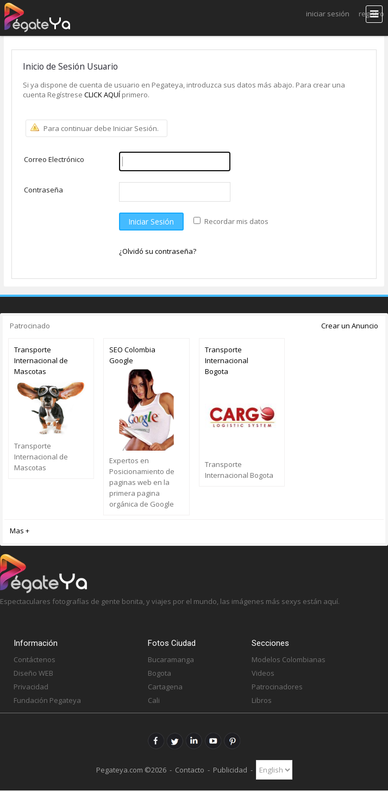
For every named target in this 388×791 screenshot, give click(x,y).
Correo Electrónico (54, 159)
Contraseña (43, 190)
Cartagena (165, 687)
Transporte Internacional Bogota (226, 360)
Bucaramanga (171, 659)
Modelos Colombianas (289, 659)
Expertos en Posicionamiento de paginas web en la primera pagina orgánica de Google (141, 482)
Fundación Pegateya (47, 700)
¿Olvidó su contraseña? (157, 251)
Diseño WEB (33, 673)
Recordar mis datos (236, 221)
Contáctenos (34, 659)
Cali (154, 700)
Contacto (189, 770)
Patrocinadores (277, 687)
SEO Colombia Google (132, 355)
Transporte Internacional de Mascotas (41, 360)
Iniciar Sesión (327, 13)
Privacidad (31, 687)
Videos (263, 673)
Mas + (19, 530)
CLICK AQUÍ (103, 94)
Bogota (159, 673)
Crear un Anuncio (349, 326)
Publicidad (230, 770)
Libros (262, 700)
